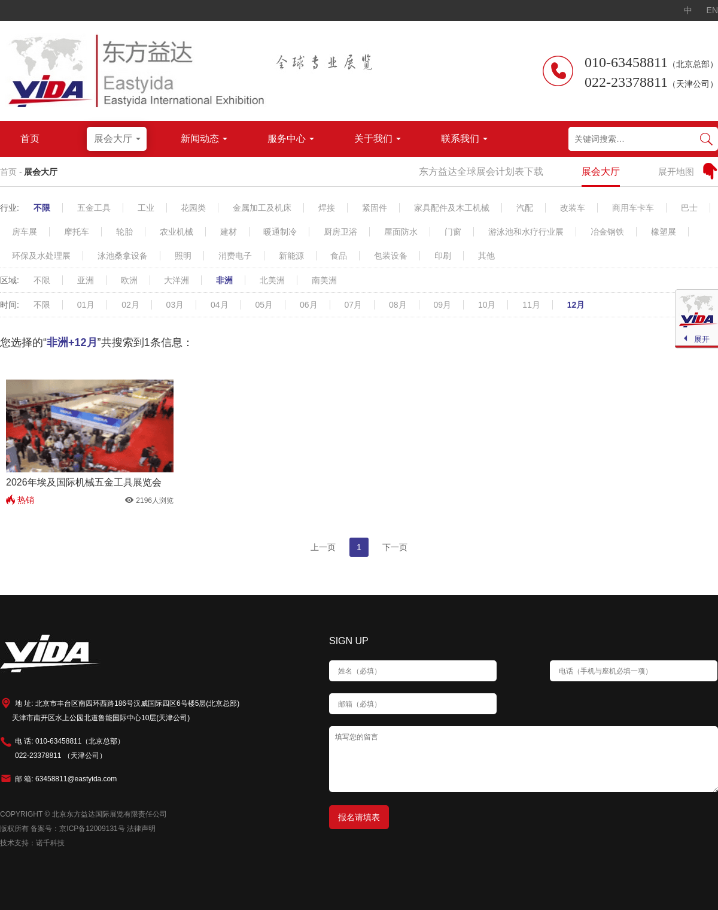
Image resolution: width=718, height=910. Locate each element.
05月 (264, 305)
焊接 (326, 208)
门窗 (453, 231)
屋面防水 (401, 231)
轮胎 (124, 231)
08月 (398, 305)
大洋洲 (176, 280)
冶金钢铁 (607, 231)
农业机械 (176, 231)
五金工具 (94, 208)
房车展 (24, 231)
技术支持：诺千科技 (32, 843)
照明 (183, 255)
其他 (486, 255)
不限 (42, 208)
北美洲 (272, 280)
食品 (338, 255)
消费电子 (235, 255)
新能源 (291, 255)
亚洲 (85, 280)
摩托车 (76, 231)
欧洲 (129, 280)
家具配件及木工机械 (451, 208)
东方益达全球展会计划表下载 (481, 171)
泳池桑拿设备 (123, 255)
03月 (175, 305)
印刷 (442, 255)
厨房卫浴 (340, 231)
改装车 (572, 208)
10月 (487, 305)
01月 (86, 305)
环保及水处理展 (41, 255)
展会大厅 (40, 172)
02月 (130, 305)
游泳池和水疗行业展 (526, 231)
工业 (146, 208)
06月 (309, 305)
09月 (442, 305)
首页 (8, 172)
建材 (228, 231)
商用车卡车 (633, 208)
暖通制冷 (280, 231)
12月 (576, 305)
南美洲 (324, 280)
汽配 (524, 208)
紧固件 (374, 208)
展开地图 (676, 171)
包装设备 (390, 255)
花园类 (193, 208)
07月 (353, 305)
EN (712, 10)
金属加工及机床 (262, 208)
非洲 (224, 280)
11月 (531, 305)
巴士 (689, 208)
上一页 (323, 547)
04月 (220, 305)
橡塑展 (663, 231)
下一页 (394, 547)
